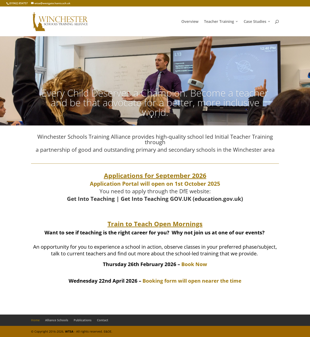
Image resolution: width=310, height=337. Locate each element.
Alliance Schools (56, 320)
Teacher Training (219, 22)
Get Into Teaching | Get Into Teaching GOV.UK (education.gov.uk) (155, 198)
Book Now (194, 264)
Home (35, 320)
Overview (190, 22)
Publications (83, 320)
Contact (102, 320)
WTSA (69, 331)
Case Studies (255, 22)
